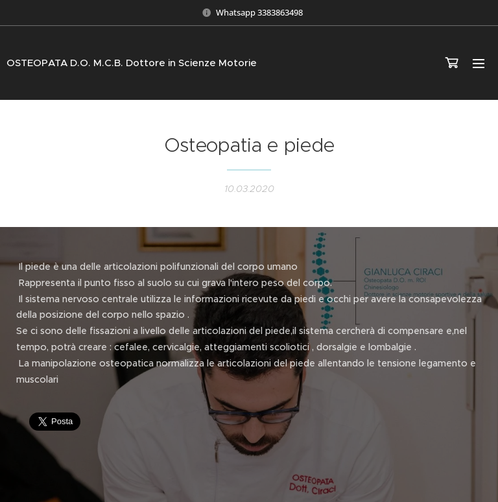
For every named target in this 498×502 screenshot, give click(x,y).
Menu (478, 63)
